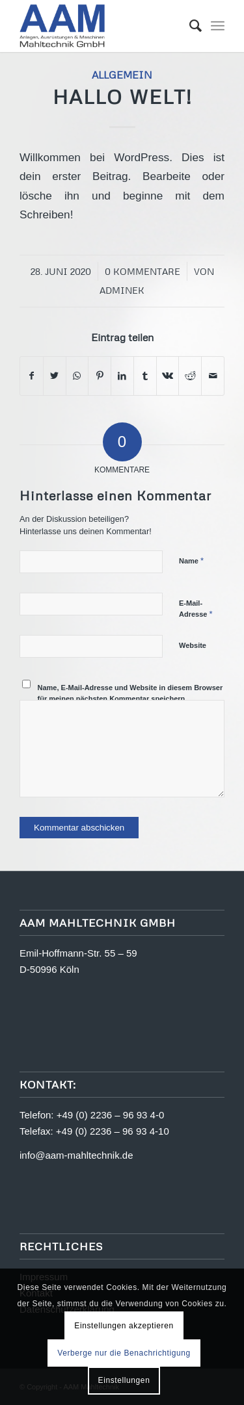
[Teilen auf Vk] (168, 376)
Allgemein (122, 74)
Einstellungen (124, 1380)
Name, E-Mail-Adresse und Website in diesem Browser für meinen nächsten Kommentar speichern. (130, 693)
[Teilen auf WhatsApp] (77, 376)
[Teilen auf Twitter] (55, 376)
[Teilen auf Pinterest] (99, 376)
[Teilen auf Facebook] (31, 376)
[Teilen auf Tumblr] (145, 376)
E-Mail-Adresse (196, 609)
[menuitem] (189, 26)
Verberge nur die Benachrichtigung (124, 1353)
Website (192, 645)
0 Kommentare (142, 271)
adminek (122, 290)
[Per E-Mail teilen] (213, 376)
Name (191, 560)
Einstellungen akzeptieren (123, 1325)
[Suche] (189, 26)
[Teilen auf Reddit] (190, 376)
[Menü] (217, 26)
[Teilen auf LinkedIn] (122, 376)
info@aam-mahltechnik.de (76, 1155)
